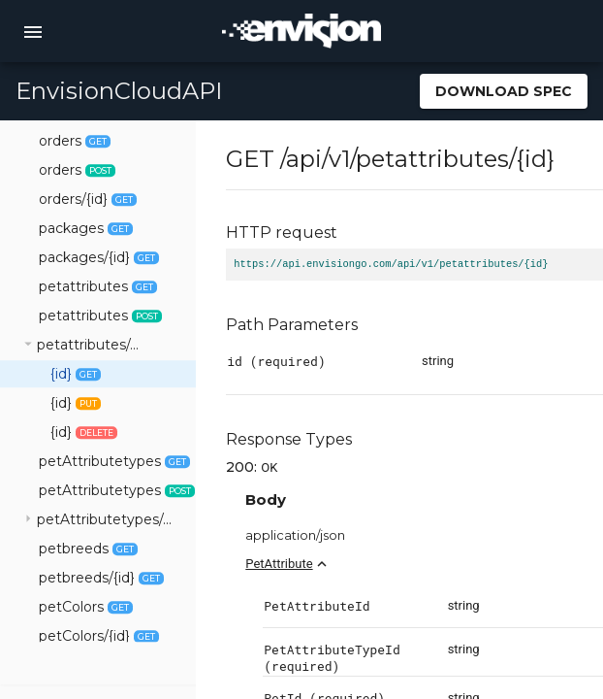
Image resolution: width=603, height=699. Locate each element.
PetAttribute (354, 563)
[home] (301, 31)
